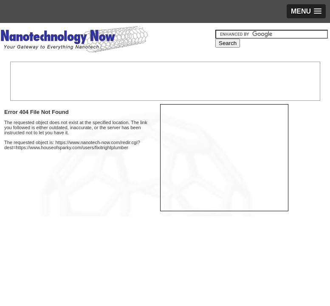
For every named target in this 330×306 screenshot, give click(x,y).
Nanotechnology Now (74, 40)
